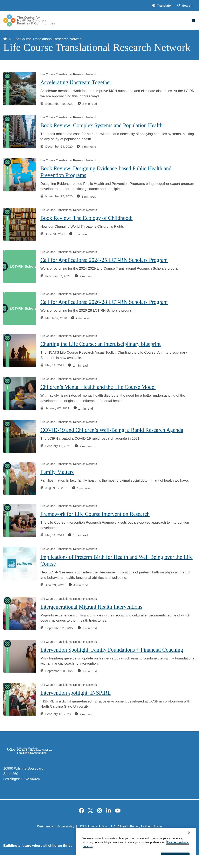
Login (158, 826)
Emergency (45, 826)
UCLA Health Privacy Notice (130, 826)
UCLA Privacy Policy (92, 826)
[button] (161, 5)
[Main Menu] (193, 20)
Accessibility (65, 826)
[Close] (189, 848)
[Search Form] (185, 5)
